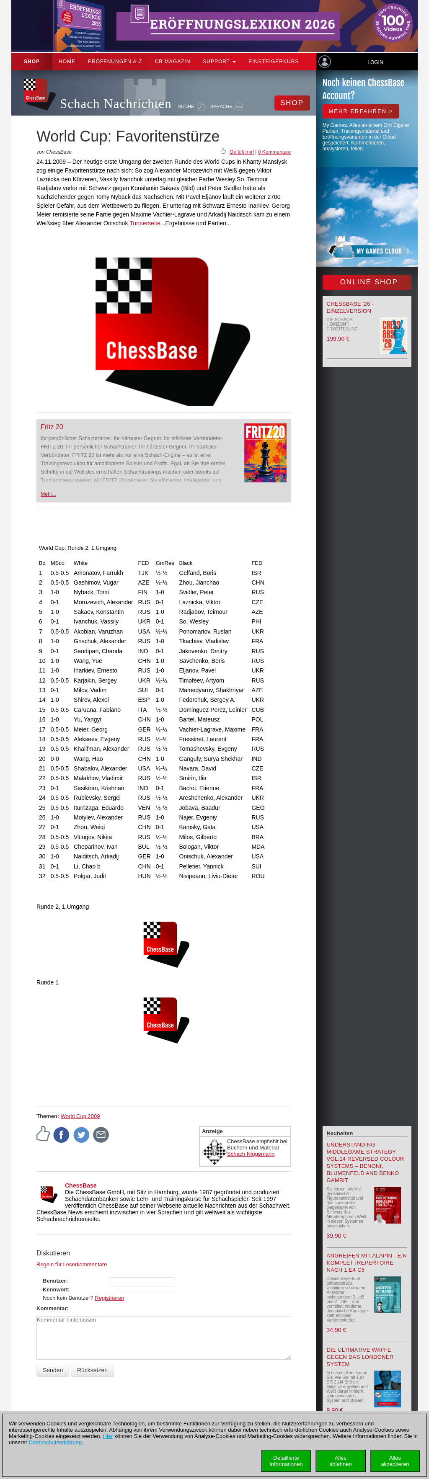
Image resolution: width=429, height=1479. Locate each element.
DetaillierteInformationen (286, 1461)
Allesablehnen (340, 1461)
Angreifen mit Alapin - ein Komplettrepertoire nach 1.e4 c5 (367, 1262)
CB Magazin (173, 61)
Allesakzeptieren (395, 1461)
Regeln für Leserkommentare (71, 1264)
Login (375, 62)
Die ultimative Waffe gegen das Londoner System (360, 1357)
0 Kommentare (274, 152)
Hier (108, 1436)
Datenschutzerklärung (55, 1442)
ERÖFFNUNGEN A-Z (115, 61)
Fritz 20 (52, 426)
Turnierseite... (147, 223)
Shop (32, 61)
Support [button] (219, 61)
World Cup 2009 (80, 1116)
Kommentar (51, 1308)
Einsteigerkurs (273, 61)
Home (67, 61)
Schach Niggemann (250, 1154)
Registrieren (109, 1298)
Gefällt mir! (242, 152)
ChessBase (81, 1185)
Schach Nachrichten (116, 103)
